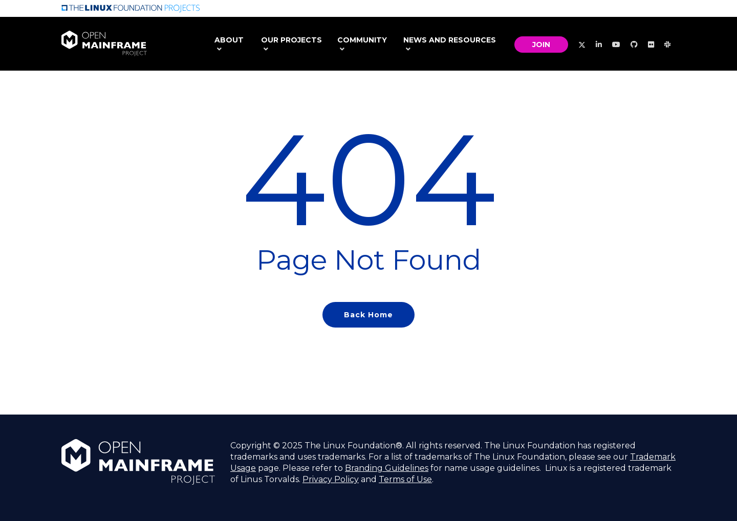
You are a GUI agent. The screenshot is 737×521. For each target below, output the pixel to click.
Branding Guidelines (386, 468)
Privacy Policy (330, 479)
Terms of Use (405, 479)
